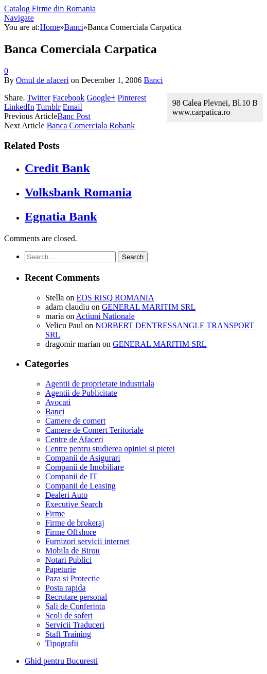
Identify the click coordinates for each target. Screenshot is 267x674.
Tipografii (61, 643)
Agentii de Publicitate (81, 393)
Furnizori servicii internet (87, 541)
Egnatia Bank (61, 216)
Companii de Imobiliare (84, 467)
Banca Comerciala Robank (91, 125)
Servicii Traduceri (74, 624)
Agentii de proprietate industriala (99, 383)
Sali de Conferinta (75, 606)
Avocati (57, 402)
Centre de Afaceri (74, 439)
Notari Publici (68, 559)
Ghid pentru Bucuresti (61, 660)
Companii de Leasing (80, 485)
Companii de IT (71, 476)
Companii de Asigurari (82, 457)
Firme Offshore (70, 532)
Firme (55, 513)
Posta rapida (65, 587)
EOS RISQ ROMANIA (115, 297)
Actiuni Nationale (105, 316)
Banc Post (74, 116)
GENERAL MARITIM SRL (149, 306)
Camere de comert (75, 420)
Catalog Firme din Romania (50, 8)
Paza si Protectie (72, 578)
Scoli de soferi (69, 615)
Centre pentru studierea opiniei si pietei (110, 448)
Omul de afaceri (42, 80)
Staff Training (68, 634)
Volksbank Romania (78, 192)
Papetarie (60, 569)
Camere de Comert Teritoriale (94, 430)
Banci (153, 80)
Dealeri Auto (66, 495)
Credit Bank (57, 168)
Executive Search (74, 504)
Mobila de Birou (72, 550)
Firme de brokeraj (74, 522)
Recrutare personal (76, 597)
